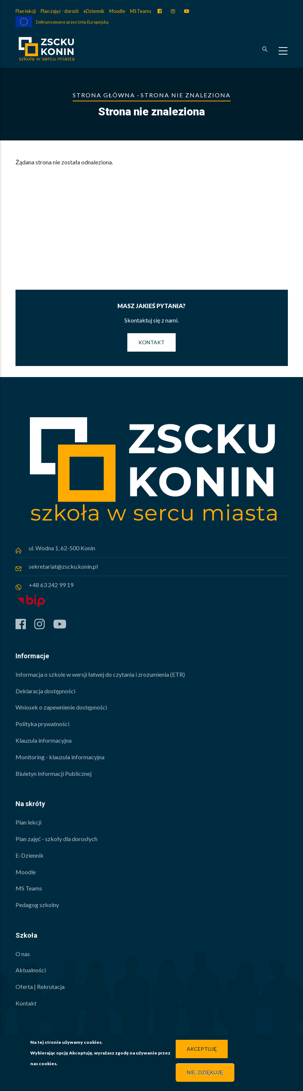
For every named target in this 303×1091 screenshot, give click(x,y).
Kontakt (151, 342)
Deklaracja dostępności (45, 690)
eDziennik (93, 11)
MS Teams (140, 11)
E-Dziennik (30, 855)
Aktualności (31, 969)
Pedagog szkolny (37, 904)
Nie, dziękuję (205, 1074)
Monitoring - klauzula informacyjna (60, 756)
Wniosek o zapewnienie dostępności (61, 707)
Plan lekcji (26, 11)
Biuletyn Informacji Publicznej (54, 773)
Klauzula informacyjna (44, 740)
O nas (23, 953)
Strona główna (104, 94)
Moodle (117, 11)
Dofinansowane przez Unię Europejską (72, 22)
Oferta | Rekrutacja (40, 986)
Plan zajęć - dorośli (60, 11)
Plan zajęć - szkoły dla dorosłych (56, 838)
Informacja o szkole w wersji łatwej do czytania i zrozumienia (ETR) (100, 674)
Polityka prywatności (42, 723)
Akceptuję (202, 1051)
